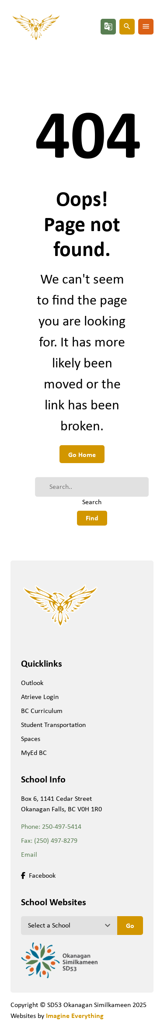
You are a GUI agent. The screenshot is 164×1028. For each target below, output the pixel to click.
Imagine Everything (75, 1015)
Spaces (30, 738)
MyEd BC (34, 752)
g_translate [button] (108, 26)
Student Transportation (53, 724)
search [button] (127, 26)
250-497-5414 (61, 826)
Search (91, 501)
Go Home (82, 454)
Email (29, 854)
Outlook (32, 682)
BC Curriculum (42, 710)
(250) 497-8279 (55, 840)
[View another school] (69, 925)
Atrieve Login (40, 696)
